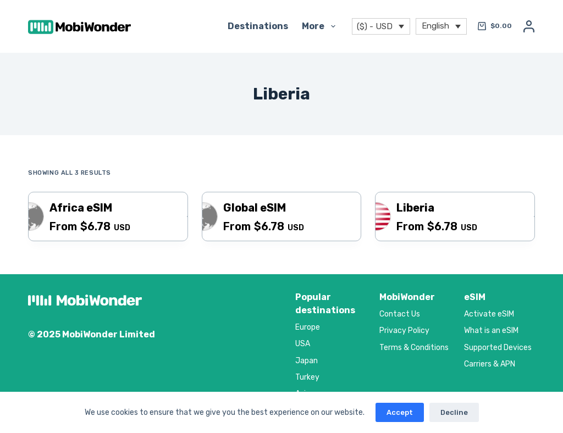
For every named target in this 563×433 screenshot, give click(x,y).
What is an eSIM (491, 330)
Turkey (307, 377)
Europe (307, 327)
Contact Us (399, 314)
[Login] (529, 26)
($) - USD (375, 26)
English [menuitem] (435, 25)
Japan (306, 360)
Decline (454, 412)
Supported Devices (498, 347)
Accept (400, 412)
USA (302, 343)
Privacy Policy (404, 330)
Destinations (258, 26)
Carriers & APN (489, 364)
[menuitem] (441, 26)
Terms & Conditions (414, 347)
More (320, 26)
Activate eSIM (489, 314)
